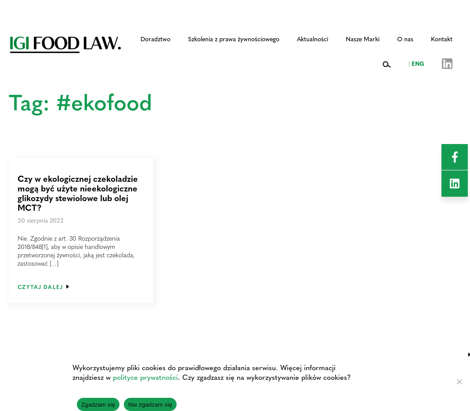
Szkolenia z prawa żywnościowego (233, 38)
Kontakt (441, 38)
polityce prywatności (145, 377)
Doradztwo (155, 38)
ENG (416, 63)
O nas (405, 38)
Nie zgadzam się (150, 404)
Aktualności (312, 38)
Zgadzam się (98, 404)
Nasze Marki (363, 38)
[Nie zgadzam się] (459, 381)
